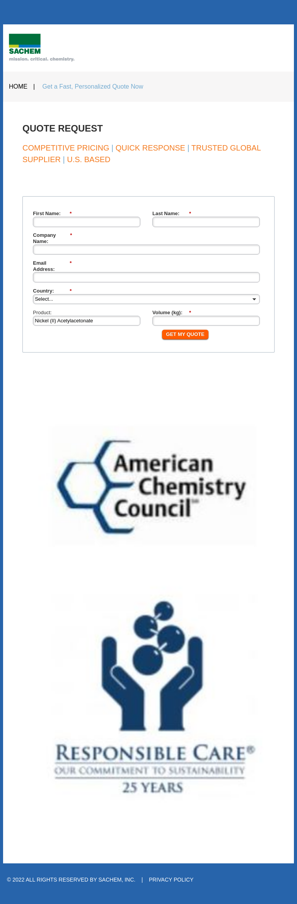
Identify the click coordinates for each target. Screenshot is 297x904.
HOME (18, 86)
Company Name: (52, 238)
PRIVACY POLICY (171, 880)
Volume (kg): (171, 313)
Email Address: (52, 266)
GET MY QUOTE (185, 334)
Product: (42, 312)
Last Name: (171, 214)
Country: (52, 291)
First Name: (52, 214)
